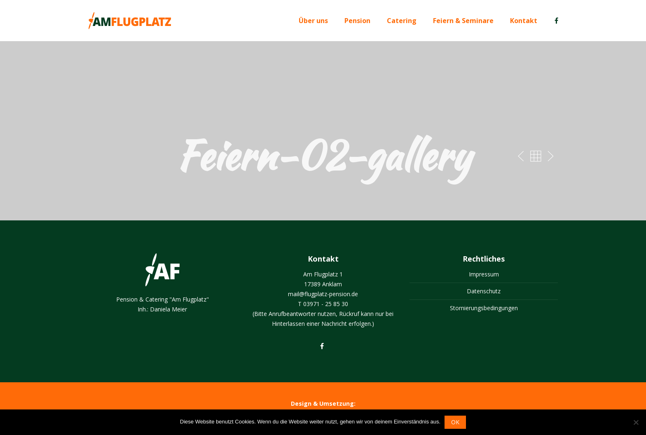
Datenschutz (484, 291)
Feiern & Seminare (463, 20)
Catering (402, 20)
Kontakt (523, 20)
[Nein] (636, 422)
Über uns (313, 20)
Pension (357, 20)
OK (455, 422)
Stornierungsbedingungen (484, 308)
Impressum (484, 274)
